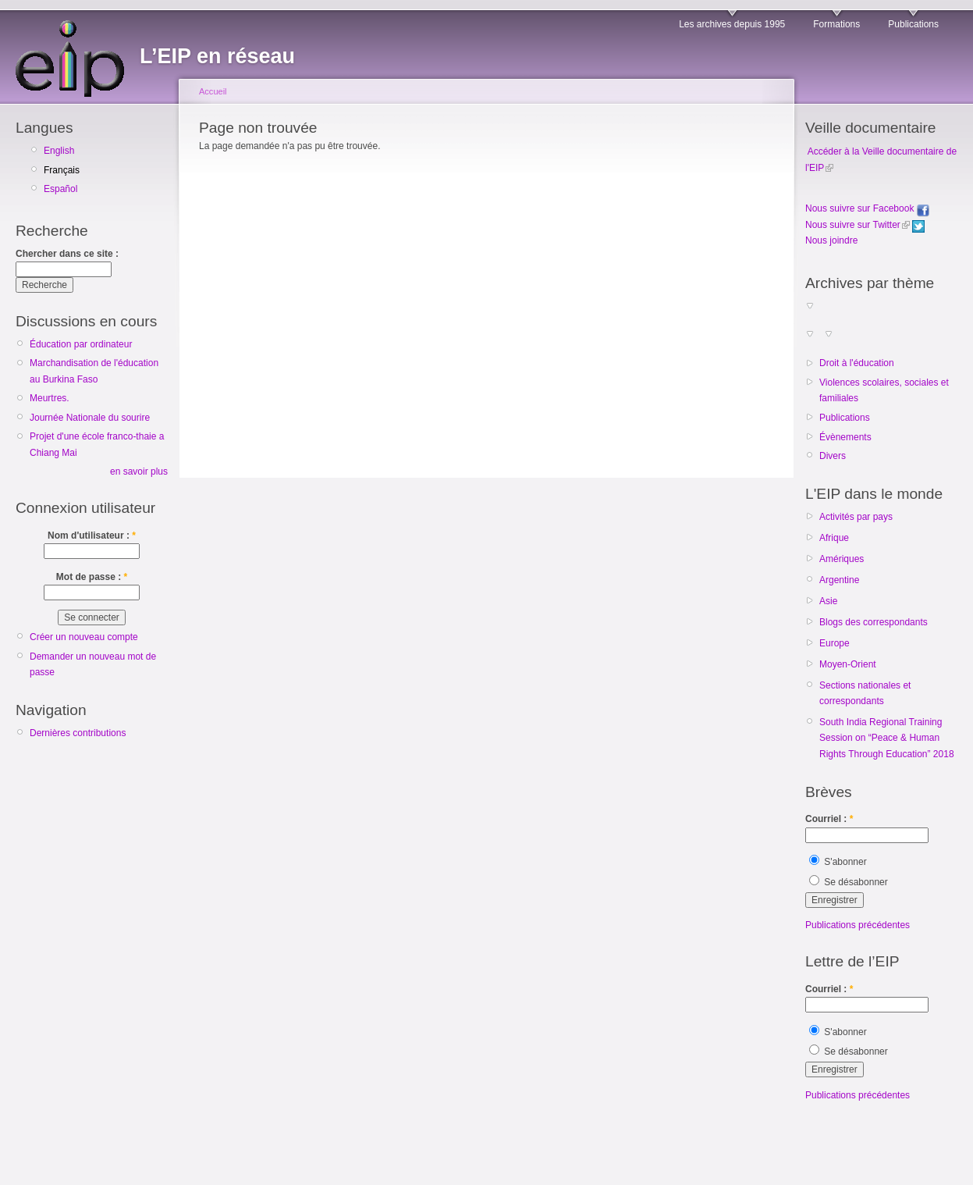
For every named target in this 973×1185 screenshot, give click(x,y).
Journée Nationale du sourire (90, 417)
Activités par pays (856, 516)
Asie (828, 601)
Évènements (845, 437)
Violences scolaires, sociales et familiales (884, 390)
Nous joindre (831, 240)
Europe (834, 643)
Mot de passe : (91, 576)
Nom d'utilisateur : (92, 535)
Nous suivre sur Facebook (867, 208)
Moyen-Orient (847, 664)
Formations (836, 24)
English (59, 150)
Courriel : (829, 818)
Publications (913, 24)
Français (62, 170)
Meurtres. (49, 398)
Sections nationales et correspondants (865, 693)
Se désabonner (848, 882)
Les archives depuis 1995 (732, 24)
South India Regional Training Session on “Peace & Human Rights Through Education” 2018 (886, 738)
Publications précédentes (857, 925)
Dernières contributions (78, 733)
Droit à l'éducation (856, 363)
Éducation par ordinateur (81, 344)
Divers (832, 455)
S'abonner (838, 861)
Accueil (213, 91)
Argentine (839, 580)
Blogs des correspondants (873, 622)
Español (60, 188)
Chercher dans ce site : (67, 253)
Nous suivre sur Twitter (852, 224)
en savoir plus (139, 471)
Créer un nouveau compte (84, 637)
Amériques (841, 558)
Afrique (834, 537)
